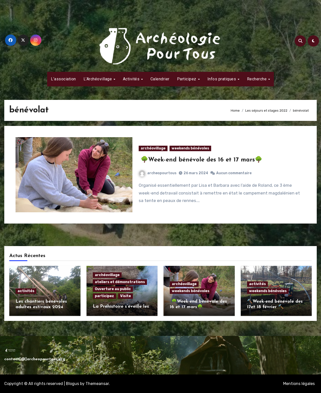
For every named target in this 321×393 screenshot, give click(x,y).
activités (26, 291)
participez (104, 296)
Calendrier (160, 79)
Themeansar (97, 383)
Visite (125, 296)
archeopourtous (158, 173)
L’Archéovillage (98, 79)
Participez (187, 79)
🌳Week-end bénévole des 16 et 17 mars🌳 (200, 160)
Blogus (72, 383)
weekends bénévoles (190, 148)
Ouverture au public (113, 289)
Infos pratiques (222, 79)
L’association (63, 79)
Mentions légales (299, 383)
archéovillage (153, 148)
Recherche (257, 79)
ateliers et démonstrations (120, 282)
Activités (132, 79)
